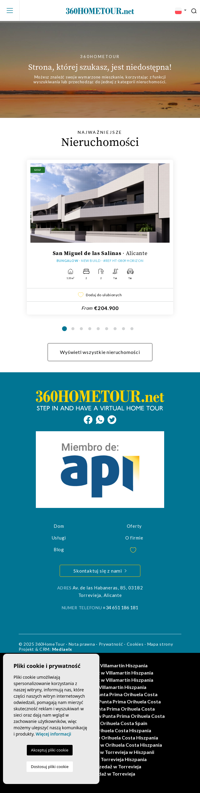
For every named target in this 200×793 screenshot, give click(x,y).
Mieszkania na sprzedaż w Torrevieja (100, 766)
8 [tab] (123, 328)
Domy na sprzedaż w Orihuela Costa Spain (100, 723)
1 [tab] (64, 328)
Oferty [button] (134, 526)
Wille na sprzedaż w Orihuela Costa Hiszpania (100, 730)
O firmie (134, 537)
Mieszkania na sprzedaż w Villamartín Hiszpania (100, 672)
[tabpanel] (100, 237)
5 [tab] (98, 328)
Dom (59, 526)
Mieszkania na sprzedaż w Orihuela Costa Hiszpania (100, 737)
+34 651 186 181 (120, 607)
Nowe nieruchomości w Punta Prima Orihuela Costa (100, 694)
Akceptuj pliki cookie (49, 750)
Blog (59, 549)
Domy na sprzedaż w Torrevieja (100, 773)
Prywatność (111, 644)
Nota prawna (82, 644)
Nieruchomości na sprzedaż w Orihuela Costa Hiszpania (100, 745)
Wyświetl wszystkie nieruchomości (100, 352)
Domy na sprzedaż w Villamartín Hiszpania (100, 665)
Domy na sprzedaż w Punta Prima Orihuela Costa (100, 709)
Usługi (59, 537)
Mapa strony (160, 644)
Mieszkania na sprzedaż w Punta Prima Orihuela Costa (100, 701)
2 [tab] (72, 328)
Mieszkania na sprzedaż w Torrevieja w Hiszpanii (100, 752)
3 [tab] (81, 328)
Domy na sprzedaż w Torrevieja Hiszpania (100, 759)
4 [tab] (89, 328)
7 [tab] (115, 328)
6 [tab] (106, 328)
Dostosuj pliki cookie (49, 766)
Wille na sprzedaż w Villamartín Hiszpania (100, 687)
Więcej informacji (53, 734)
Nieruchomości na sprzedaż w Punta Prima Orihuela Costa (100, 716)
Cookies (135, 644)
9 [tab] (131, 328)
